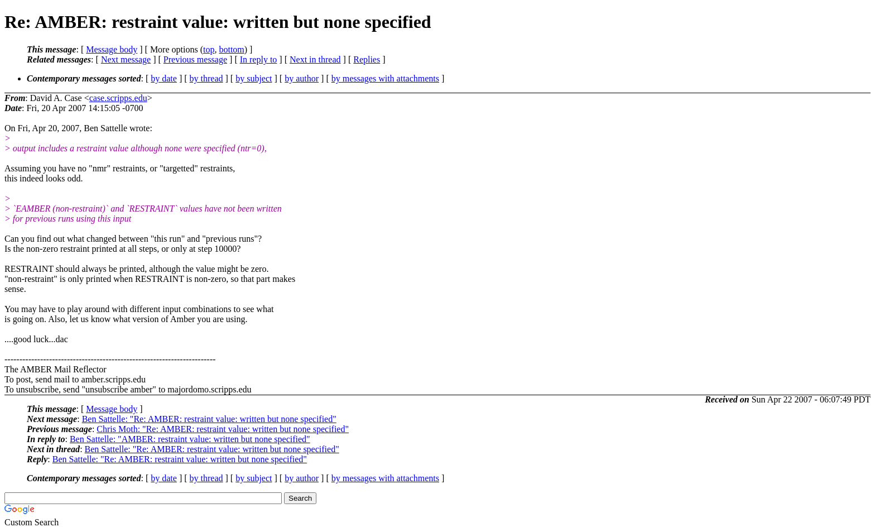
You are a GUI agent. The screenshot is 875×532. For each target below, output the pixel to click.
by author (302, 78)
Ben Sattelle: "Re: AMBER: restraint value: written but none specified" (209, 419)
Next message (126, 59)
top (208, 49)
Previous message (195, 59)
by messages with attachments (385, 78)
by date (164, 78)
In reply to (258, 59)
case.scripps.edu (118, 98)
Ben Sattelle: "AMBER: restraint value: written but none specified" (190, 439)
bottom (231, 49)
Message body (111, 49)
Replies (366, 59)
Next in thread (315, 59)
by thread (206, 78)
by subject (253, 78)
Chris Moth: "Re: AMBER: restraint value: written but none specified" (223, 429)
